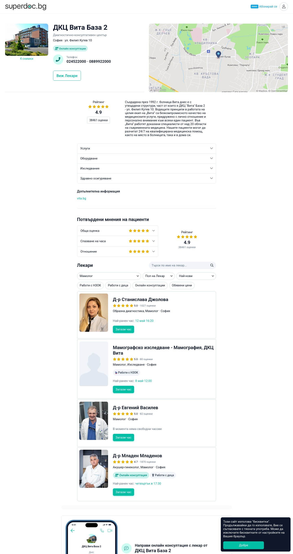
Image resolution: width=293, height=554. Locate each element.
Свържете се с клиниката (224, 165)
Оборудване (74, 160)
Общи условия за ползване (146, 530)
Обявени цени (110, 286)
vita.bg (9, 199)
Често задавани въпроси (212, 218)
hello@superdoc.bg (269, 218)
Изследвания (74, 169)
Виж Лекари (67, 77)
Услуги (74, 150)
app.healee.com (209, 179)
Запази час (51, 330)
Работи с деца (46, 286)
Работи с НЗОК (18, 286)
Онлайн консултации (71, 49)
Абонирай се (263, 7)
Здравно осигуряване (74, 179)
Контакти (146, 526)
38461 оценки (26, 121)
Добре (243, 545)
